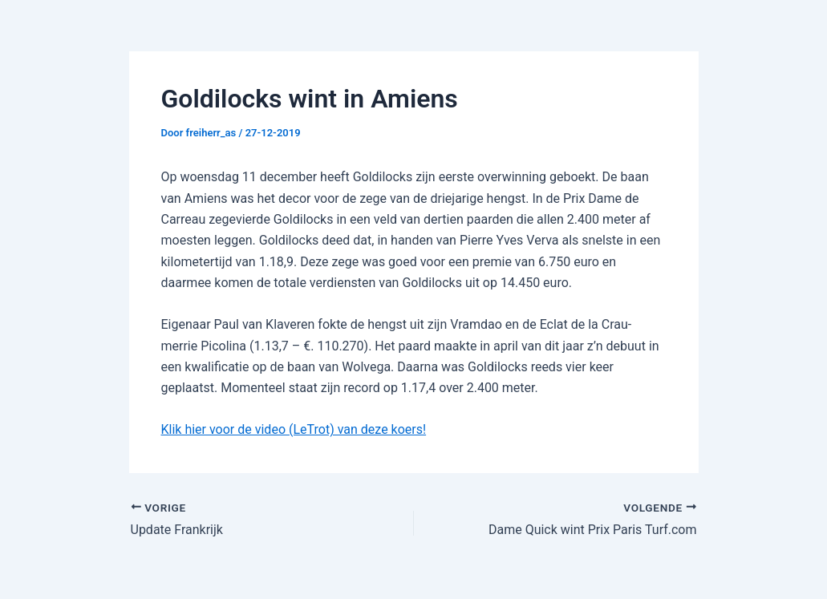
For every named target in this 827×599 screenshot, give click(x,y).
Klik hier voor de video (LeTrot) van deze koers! (294, 429)
